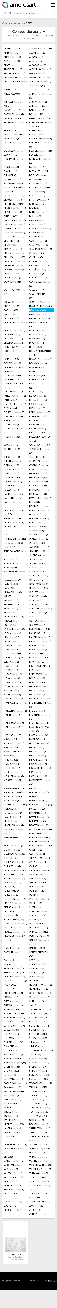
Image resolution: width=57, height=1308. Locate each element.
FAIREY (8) (38, 395)
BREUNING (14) (13, 204)
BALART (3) (12, 118)
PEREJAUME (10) (12, 890)
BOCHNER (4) (37, 175)
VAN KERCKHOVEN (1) (13, 1134)
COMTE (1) (12, 281)
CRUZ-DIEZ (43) (40, 302)
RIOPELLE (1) (14, 976)
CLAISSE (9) (14, 269)
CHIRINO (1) (38, 261)
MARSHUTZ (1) (14, 723)
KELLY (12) (38, 588)
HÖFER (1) (37, 522)
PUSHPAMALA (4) (39, 936)
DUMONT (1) (38, 371)
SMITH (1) (36, 1054)
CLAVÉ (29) (37, 269)
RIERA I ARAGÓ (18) (14, 972)
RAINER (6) (12, 948)
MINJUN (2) (11, 755)
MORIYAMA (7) (14, 776)
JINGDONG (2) (38, 555)
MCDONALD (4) (14, 743)
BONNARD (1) (38, 183)
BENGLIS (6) (37, 154)
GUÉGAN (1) (39, 481)
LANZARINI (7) (39, 637)
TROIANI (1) (13, 1111)
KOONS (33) (11, 612)
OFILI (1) (36, 849)
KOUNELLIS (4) (14, 616)
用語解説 (48, 1280)
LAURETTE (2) (40, 641)
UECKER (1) (38, 1124)
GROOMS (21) (38, 477)
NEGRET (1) (12, 821)
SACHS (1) (36, 1005)
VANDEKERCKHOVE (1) (39, 1138)
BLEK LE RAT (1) (11, 175)
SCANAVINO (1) (14, 1017)
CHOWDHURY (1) (15, 265)
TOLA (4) (10, 1103)
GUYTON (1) (38, 485)
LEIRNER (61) (13, 657)
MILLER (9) (38, 751)
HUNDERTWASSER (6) (38, 528)
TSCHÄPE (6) (38, 1111)
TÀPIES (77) (38, 1087)
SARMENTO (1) (14, 1013)
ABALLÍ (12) (12, 48)
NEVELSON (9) (14, 825)
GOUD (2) (11, 473)
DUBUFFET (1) (38, 367)
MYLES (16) (37, 808)
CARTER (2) (38, 232)
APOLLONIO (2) (40, 81)
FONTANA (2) (38, 416)
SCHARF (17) (38, 1017)
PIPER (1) (36, 907)
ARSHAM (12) (38, 102)
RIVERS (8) (36, 976)
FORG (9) (12, 420)
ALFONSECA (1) (14, 73)
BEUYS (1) (12, 167)
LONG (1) (37, 678)
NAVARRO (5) (12, 817)
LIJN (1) (35, 670)
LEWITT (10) (37, 661)
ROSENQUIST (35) (41, 993)
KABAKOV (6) (37, 567)
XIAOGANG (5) (14, 1189)
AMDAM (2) (37, 73)
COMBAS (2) (38, 277)
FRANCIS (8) (12, 424)
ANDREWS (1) (39, 77)
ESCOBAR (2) (13, 391)
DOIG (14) (11, 359)
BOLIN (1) (35, 179)
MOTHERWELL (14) (39, 782)
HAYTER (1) (14, 504)
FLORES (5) (14, 412)
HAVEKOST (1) (40, 498)
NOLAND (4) (39, 841)
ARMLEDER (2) (13, 102)
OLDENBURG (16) (15, 854)
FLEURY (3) (37, 408)
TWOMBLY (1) (12, 1120)
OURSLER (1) (12, 866)
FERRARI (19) (38, 400)
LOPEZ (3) (37, 682)
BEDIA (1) (10, 154)
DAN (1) (37, 314)
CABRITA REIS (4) (15, 220)
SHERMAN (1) (13, 1038)
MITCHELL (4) (38, 759)
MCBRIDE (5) (37, 739)
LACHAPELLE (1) (14, 629)
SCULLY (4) (11, 1029)
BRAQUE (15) (14, 199)
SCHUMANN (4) (14, 1025)
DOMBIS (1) (12, 363)
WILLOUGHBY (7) (14, 1177)
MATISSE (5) (12, 735)
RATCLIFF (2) (12, 952)
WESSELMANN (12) (40, 1165)
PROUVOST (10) (14, 936)
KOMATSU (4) (39, 604)
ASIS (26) (37, 106)
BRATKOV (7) (39, 199)
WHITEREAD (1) (40, 1169)
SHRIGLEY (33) (13, 1042)
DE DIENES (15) (39, 318)
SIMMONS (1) (12, 1046)
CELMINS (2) (11, 240)
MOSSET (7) (13, 780)
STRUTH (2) (38, 1070)
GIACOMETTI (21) (39, 451)
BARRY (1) (12, 138)
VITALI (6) (38, 1156)
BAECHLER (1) (14, 114)
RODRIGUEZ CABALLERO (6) (14, 986)
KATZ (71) (11, 584)
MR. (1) (32, 788)
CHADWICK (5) (38, 245)
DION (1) (10, 351)
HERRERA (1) (39, 510)
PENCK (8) (36, 886)
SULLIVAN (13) (13, 1079)
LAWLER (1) (12, 645)
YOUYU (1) (10, 1205)
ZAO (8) (36, 1205)
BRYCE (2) (13, 212)
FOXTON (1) (37, 420)
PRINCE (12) (38, 931)
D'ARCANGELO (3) (40, 306)
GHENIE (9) (12, 449)
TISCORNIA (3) (13, 1099)
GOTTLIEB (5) (39, 469)
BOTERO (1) (39, 187)
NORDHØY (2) (14, 845)
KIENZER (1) (38, 592)
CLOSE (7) (37, 273)
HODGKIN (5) (14, 522)
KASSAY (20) (12, 579)
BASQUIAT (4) (40, 144)
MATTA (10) (38, 735)
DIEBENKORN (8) (15, 347)
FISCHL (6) (36, 404)
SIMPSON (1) (38, 1046)
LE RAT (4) (11, 649)
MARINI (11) (13, 715)
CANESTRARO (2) (40, 228)
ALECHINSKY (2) (40, 69)
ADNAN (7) (36, 57)
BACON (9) (12, 110)
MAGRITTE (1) (13, 698)
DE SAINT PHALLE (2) (40, 324)
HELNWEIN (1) (40, 506)
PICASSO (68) (13, 903)
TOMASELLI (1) (38, 1103)
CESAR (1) (13, 245)
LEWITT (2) (11, 666)
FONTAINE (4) (13, 416)
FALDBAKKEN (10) (16, 400)
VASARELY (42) (39, 1144)
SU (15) (10, 1075)
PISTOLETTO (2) (11, 913)
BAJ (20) (36, 114)
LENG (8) (38, 657)
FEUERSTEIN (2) (15, 404)
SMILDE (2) (14, 1054)
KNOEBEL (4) (11, 604)
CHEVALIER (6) (14, 253)
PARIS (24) (37, 878)
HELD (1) (34, 502)
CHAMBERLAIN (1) (40, 249)
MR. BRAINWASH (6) (14, 792)
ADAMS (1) (12, 57)
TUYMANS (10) (38, 1116)
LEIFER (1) (36, 653)
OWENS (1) (37, 866)
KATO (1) (36, 579)
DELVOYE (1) (37, 334)
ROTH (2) (11, 997)
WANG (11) (13, 1161)
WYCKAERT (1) (40, 1185)
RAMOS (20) (37, 948)
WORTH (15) (12, 1185)
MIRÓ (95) (11, 759)
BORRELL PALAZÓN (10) (14, 189)
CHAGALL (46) (13, 249)
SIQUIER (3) (12, 1050)
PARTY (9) (37, 882)
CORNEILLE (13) (39, 283)
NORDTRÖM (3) (40, 845)
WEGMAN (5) (13, 1165)
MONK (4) (38, 763)
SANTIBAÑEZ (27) (40, 1009)
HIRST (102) (13, 518)
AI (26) (35, 61)
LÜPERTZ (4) (13, 686)
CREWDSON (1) (15, 302)
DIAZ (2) (36, 342)
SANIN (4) (11, 1009)
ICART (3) (11, 534)
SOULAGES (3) (39, 1062)
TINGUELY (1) (38, 1095)
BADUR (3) (37, 110)
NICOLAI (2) (14, 831)
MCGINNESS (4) (39, 743)
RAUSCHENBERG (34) (40, 954)
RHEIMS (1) (38, 964)
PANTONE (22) (14, 874)
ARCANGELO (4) (12, 93)
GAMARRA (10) (39, 444)
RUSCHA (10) (13, 1005)
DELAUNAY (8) (38, 330)
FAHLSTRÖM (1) (15, 395)
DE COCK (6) (11, 318)
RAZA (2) (36, 960)
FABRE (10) (36, 391)
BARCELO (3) (13, 134)
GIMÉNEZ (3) (13, 461)
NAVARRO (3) (39, 817)
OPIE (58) (11, 858)
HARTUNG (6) (13, 498)
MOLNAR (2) (12, 763)
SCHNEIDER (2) (40, 1021)
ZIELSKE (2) (14, 1212)
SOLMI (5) (38, 1058)
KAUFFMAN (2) (38, 584)
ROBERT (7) (16, 980)
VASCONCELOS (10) (14, 1150)
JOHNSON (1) (13, 563)
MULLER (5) (39, 792)
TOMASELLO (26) (14, 1107)
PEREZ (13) (11, 895)
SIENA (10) (37, 1042)
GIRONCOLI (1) (39, 461)
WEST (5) (11, 1169)
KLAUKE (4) (38, 596)
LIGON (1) (11, 670)
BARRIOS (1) (38, 134)
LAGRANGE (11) (39, 629)
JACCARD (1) (39, 547)
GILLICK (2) (37, 457)
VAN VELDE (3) (39, 1132)
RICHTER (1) (38, 968)
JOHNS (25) (37, 559)
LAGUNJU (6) (12, 633)
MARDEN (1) (37, 710)
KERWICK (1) (13, 592)
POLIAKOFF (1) (14, 919)
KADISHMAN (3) (14, 573)
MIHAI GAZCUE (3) (15, 751)
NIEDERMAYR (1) (40, 829)
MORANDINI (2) (41, 768)
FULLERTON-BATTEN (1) (40, 438)
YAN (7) (10, 1193)
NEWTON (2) (38, 825)
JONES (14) (37, 563)
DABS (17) (11, 310)
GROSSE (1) (14, 481)
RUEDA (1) (12, 1001)
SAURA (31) (38, 1013)
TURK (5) (11, 1116)
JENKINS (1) (37, 551)
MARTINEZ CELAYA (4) (39, 729)
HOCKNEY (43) (39, 518)
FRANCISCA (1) (38, 424)
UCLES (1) (36, 1120)
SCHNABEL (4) (13, 1021)
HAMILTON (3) (39, 489)
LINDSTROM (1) (39, 674)
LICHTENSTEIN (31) (40, 666)
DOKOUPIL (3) (40, 359)
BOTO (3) (37, 191)
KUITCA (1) (39, 620)
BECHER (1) (40, 150)
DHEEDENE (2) (14, 342)
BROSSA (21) (37, 204)
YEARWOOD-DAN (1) (38, 1195)
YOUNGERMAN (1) (40, 1201)
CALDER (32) (14, 224)
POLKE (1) (37, 919)
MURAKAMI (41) (40, 804)
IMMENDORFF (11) (15, 538)
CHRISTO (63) (40, 265)
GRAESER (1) (38, 473)
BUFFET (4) (38, 212)
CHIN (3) (36, 257)
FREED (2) (37, 428)
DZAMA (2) (12, 375)
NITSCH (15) (39, 837)
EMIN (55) (37, 375)
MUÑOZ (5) (12, 800)
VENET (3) (37, 1152)
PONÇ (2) (36, 923)
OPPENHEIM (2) (40, 858)
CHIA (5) (36, 253)
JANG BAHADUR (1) (15, 553)
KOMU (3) (11, 608)
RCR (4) (7, 964)
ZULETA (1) (39, 1214)
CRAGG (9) (36, 289)
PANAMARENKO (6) (39, 870)
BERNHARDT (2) (40, 161)
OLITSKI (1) (37, 854)
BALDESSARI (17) (40, 118)
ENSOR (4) (37, 379)
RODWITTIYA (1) (40, 984)
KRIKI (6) (33, 616)
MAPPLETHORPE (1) (40, 704)
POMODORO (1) (15, 923)
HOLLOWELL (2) (13, 526)
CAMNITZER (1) (14, 228)
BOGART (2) (12, 179)
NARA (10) (13, 813)
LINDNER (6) (13, 674)
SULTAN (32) (38, 1079)
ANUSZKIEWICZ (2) (15, 83)
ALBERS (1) (11, 65)
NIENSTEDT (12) (39, 833)
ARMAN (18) (40, 95)
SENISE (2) (37, 1029)
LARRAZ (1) (11, 641)
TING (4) (11, 1095)
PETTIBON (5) (15, 899)
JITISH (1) (11, 559)
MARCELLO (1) (15, 710)
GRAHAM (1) (12, 477)
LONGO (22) (13, 682)
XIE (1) (35, 1189)
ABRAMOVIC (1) (40, 48)
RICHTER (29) (14, 968)
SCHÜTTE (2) (39, 1025)
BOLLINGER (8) (13, 183)
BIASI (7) (36, 167)
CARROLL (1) (14, 232)
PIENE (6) (36, 903)
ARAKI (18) (39, 89)
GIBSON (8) (12, 457)
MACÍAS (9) (11, 690)
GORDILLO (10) (38, 465)
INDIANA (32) (13, 543)
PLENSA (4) (37, 915)
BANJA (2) (10, 130)
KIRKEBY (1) (11, 596)
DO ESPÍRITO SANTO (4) (40, 353)
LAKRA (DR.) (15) (37, 633)
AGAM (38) (12, 61)
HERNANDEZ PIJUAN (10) (14, 512)
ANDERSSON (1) (15, 77)
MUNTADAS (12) (15, 804)
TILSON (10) (37, 1091)
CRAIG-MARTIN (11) (40, 296)
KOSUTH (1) (38, 612)
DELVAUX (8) (12, 334)
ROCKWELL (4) (40, 980)
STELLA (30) (37, 1066)
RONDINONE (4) (14, 993)
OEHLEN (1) (12, 849)
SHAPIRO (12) (38, 1034)
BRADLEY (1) (37, 195)
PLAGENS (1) (38, 911)
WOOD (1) (11, 1181)
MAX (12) (11, 739)
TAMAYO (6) (13, 1087)
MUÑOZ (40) (38, 800)
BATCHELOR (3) (14, 150)
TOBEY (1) (36, 1099)
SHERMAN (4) (38, 1038)
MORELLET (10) (15, 772)
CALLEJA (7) (37, 224)
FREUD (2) (37, 432)
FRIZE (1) (12, 436)
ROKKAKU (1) (38, 988)
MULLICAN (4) (13, 796)
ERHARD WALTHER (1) (13, 385)
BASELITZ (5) (13, 142)
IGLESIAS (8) (38, 534)
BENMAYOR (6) (13, 159)
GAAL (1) (11, 444)
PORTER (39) (13, 927)
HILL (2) (35, 514)
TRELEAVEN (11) (39, 1107)
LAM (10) (12, 637)
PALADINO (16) (15, 870)
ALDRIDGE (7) (13, 69)
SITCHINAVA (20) (41, 1050)
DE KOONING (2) (15, 322)
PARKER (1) (13, 882)
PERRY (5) (37, 895)
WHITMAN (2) (13, 1173)
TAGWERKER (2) (40, 1083)
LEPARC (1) (11, 661)
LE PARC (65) (37, 645)
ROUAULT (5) (39, 997)
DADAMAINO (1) (37, 310)
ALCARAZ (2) (38, 65)
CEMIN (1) (38, 240)
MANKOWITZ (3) (15, 702)
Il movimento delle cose (15, 1257)
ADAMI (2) (37, 52)
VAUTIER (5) (39, 1148)
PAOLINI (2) (37, 874)
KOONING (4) (40, 608)
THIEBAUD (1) (14, 1091)
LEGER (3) (12, 653)
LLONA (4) (12, 678)
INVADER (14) (10, 547)
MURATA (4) (12, 808)
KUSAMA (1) (37, 625)
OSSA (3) (37, 862)
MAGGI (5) (37, 694)
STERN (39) (11, 1070)
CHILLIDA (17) (14, 257)
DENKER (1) (38, 338)
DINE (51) (35, 347)
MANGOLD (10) (39, 698)
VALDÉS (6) (12, 1128)
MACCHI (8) (37, 686)
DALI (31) (12, 314)
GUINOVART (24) (15, 485)
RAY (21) (10, 960)
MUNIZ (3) (35, 796)
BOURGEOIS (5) (14, 195)
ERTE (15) (39, 385)
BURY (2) (35, 216)
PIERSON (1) (12, 907)
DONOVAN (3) (38, 363)
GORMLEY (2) (13, 469)
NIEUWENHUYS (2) (15, 839)
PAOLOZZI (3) (14, 878)
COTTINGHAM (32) (14, 291)
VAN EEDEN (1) (39, 1128)
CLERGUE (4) (13, 273)
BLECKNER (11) (39, 171)
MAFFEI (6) (12, 694)
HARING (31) (38, 494)
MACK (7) (36, 690)
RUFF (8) (36, 1001)
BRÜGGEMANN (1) (16, 208)
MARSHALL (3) (40, 717)
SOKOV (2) (12, 1058)
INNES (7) (37, 543)
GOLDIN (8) (11, 465)
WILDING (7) (38, 1173)
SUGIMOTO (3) (40, 1075)
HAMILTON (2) (14, 494)
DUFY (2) (10, 371)
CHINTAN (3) (14, 261)
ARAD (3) (10, 89)
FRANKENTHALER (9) (15, 430)
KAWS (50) (9, 588)
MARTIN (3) (39, 723)
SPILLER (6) (12, 1066)
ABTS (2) (11, 52)
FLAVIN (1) (11, 408)
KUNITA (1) (13, 625)
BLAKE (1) (11, 171)
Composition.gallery (13, 23)
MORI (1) (36, 772)
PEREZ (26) (37, 890)
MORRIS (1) (38, 776)
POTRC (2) (38, 927)
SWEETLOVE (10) (15, 1083)
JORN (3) (11, 567)
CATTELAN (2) (40, 236)
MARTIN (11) (13, 727)
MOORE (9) (12, 768)
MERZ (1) (11, 747)
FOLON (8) (39, 412)
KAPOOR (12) (38, 575)
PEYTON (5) (39, 899)
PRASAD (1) (15, 931)
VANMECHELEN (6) (15, 1144)
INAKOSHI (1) (38, 538)
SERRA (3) (12, 1034)
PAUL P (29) (9, 886)
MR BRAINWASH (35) (14, 788)
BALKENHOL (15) (16, 122)
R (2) (7, 940)
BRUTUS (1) (38, 208)
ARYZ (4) (8, 106)
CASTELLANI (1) (14, 236)
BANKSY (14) (35, 130)
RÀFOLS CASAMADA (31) (39, 942)
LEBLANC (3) (38, 649)
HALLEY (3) (11, 489)
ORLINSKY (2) (14, 862)
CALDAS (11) (39, 220)
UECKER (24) (14, 1124)
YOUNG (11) (13, 1201)
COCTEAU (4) (13, 277)
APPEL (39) (37, 85)
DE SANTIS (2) (14, 330)
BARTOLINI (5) (40, 138)
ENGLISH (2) (11, 379)
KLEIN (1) (11, 600)
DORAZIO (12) (13, 367)
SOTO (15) (15, 1062)
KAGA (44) (37, 571)
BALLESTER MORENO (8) (40, 124)
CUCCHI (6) (12, 306)
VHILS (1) (8, 1156)
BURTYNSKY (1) (15, 216)
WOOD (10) (37, 1177)
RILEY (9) (37, 972)
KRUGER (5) (13, 620)
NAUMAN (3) (38, 813)
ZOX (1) (35, 1210)
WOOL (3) (39, 1181)
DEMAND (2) (13, 338)
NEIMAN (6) (37, 821)
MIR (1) (37, 755)
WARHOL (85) (38, 1161)
